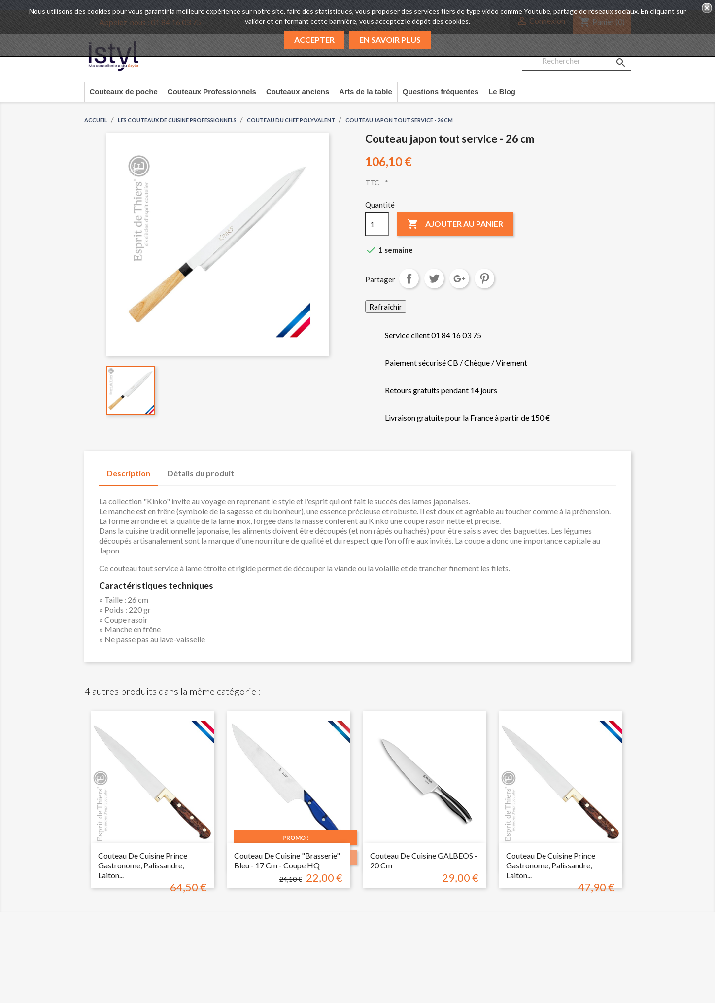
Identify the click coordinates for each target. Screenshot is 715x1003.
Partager (409, 278)
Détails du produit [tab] (201, 473)
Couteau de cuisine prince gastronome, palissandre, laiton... (142, 865)
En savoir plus (390, 39)
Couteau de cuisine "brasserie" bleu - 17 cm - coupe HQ (287, 860)
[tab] (251, 468)
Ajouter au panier (455, 224)
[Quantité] (377, 224)
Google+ (459, 278)
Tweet (434, 278)
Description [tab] (128, 473)
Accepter (314, 39)
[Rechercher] (576, 61)
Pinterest (484, 278)
